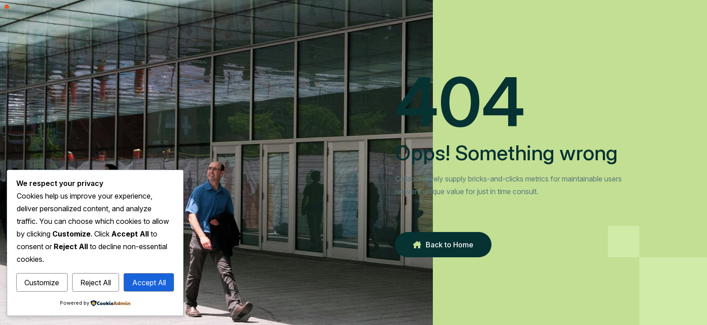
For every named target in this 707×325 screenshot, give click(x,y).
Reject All (95, 282)
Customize (41, 282)
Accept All (149, 282)
